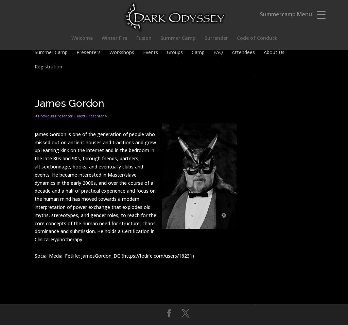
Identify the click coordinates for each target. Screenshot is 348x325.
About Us (274, 52)
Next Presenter (90, 115)
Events (150, 52)
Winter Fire (114, 38)
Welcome (82, 38)
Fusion (144, 38)
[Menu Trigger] (321, 14)
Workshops (121, 52)
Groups (175, 52)
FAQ (218, 52)
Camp (198, 52)
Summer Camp (178, 38)
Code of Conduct (257, 38)
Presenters (88, 52)
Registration (48, 67)
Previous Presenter (55, 115)
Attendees (243, 52)
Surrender (216, 38)
